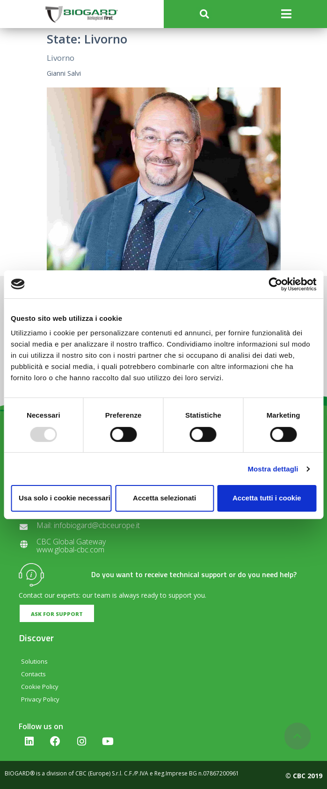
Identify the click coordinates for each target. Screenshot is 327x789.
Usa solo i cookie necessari (64, 498)
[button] (204, 14)
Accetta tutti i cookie (267, 498)
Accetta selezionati (164, 498)
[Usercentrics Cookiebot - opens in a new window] (275, 284)
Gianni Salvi (64, 73)
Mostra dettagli (272, 469)
